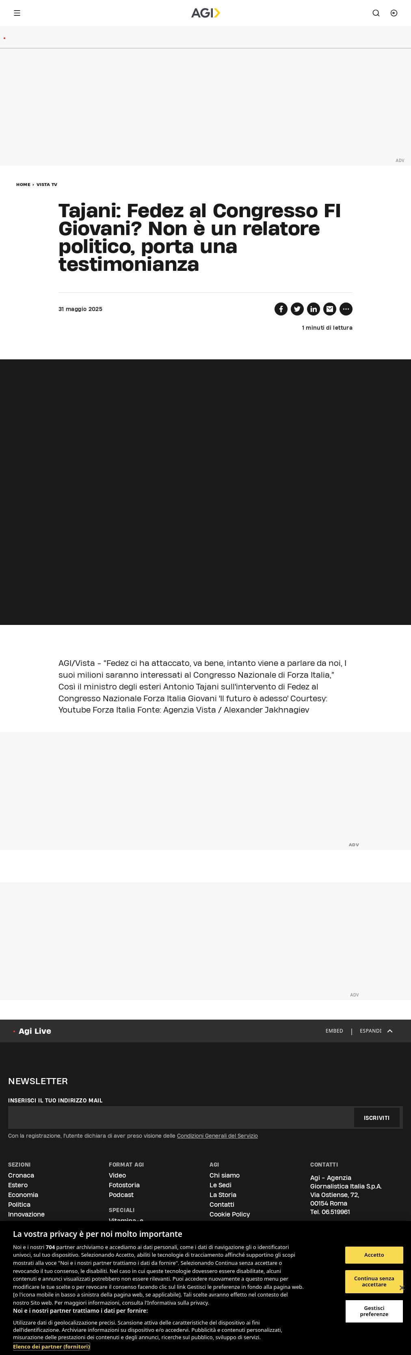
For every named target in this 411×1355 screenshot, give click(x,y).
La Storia (223, 1195)
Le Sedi (220, 1185)
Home (23, 184)
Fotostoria (124, 1185)
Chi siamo (225, 1175)
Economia (23, 1195)
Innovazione (26, 1214)
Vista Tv (47, 184)
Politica (19, 1204)
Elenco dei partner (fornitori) (51, 1346)
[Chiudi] (402, 1288)
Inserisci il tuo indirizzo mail (55, 1100)
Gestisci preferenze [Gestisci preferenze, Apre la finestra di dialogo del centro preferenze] (374, 1311)
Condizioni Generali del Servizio (217, 1135)
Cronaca (21, 1175)
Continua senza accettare (374, 1281)
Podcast (121, 1195)
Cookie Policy (230, 1214)
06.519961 (336, 1212)
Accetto (374, 1254)
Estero (18, 1185)
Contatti (222, 1204)
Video (117, 1175)
